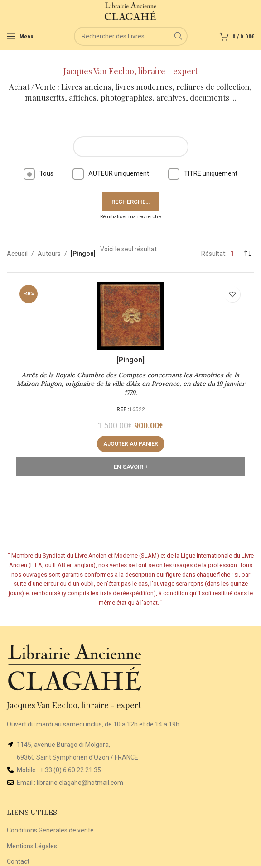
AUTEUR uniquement (110, 173)
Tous (38, 173)
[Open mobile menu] (20, 36)
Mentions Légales (32, 846)
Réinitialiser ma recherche (130, 217)
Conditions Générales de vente (50, 830)
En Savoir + (131, 466)
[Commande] (247, 253)
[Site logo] (130, 10)
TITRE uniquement (202, 173)
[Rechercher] (131, 36)
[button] (130, 444)
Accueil (17, 253)
